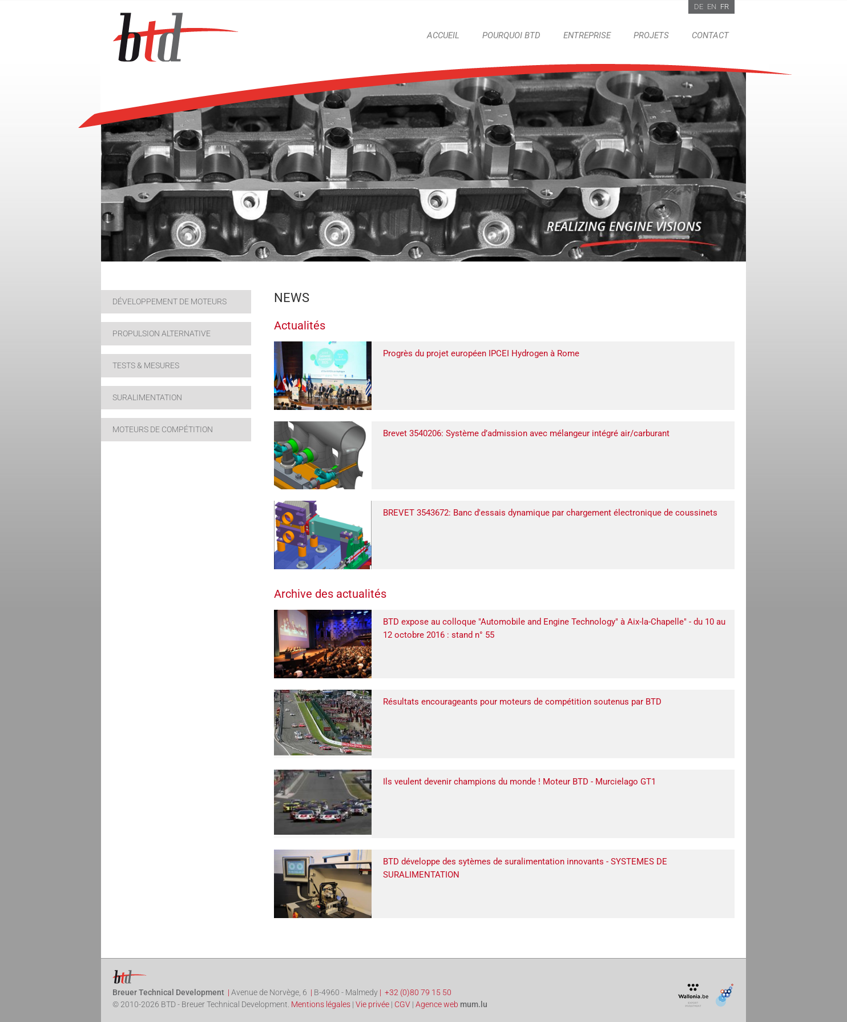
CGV (402, 1004)
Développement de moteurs (169, 301)
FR (724, 6)
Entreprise (587, 35)
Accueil (443, 35)
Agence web (437, 1004)
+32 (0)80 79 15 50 (418, 992)
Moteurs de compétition (162, 429)
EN (711, 6)
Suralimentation (147, 397)
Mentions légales (320, 1004)
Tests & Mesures (145, 365)
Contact (710, 35)
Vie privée (372, 1004)
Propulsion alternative (161, 333)
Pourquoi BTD (511, 35)
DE (698, 6)
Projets (651, 35)
